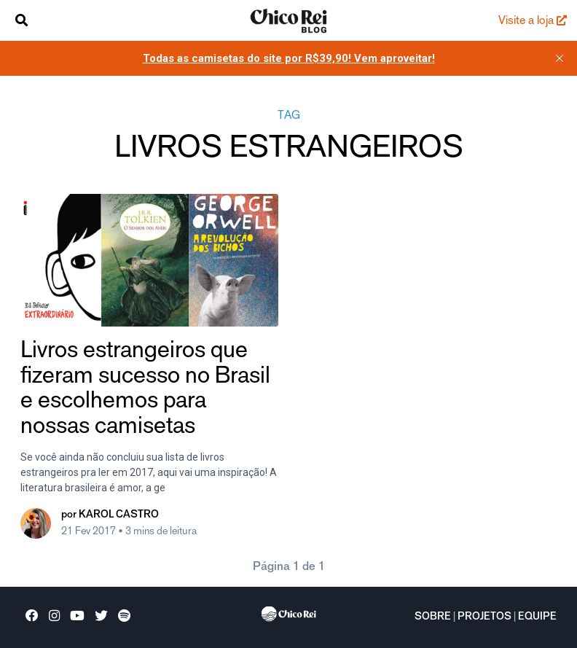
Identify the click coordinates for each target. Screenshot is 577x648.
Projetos (484, 617)
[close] (559, 58)
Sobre (433, 617)
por (110, 515)
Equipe (537, 617)
